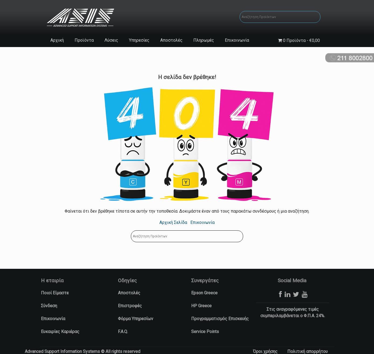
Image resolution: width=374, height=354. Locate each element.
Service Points (205, 331)
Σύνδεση (49, 305)
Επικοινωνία (237, 40)
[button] (7, 347)
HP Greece (201, 305)
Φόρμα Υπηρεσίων (135, 318)
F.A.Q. (123, 331)
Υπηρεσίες (139, 40)
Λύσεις (111, 40)
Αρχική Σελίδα (173, 222)
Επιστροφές (130, 305)
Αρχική (57, 40)
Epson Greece (204, 292)
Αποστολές (171, 40)
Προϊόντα (84, 40)
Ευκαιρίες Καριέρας (60, 331)
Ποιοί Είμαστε (55, 292)
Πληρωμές (203, 40)
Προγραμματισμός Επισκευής (220, 318)
